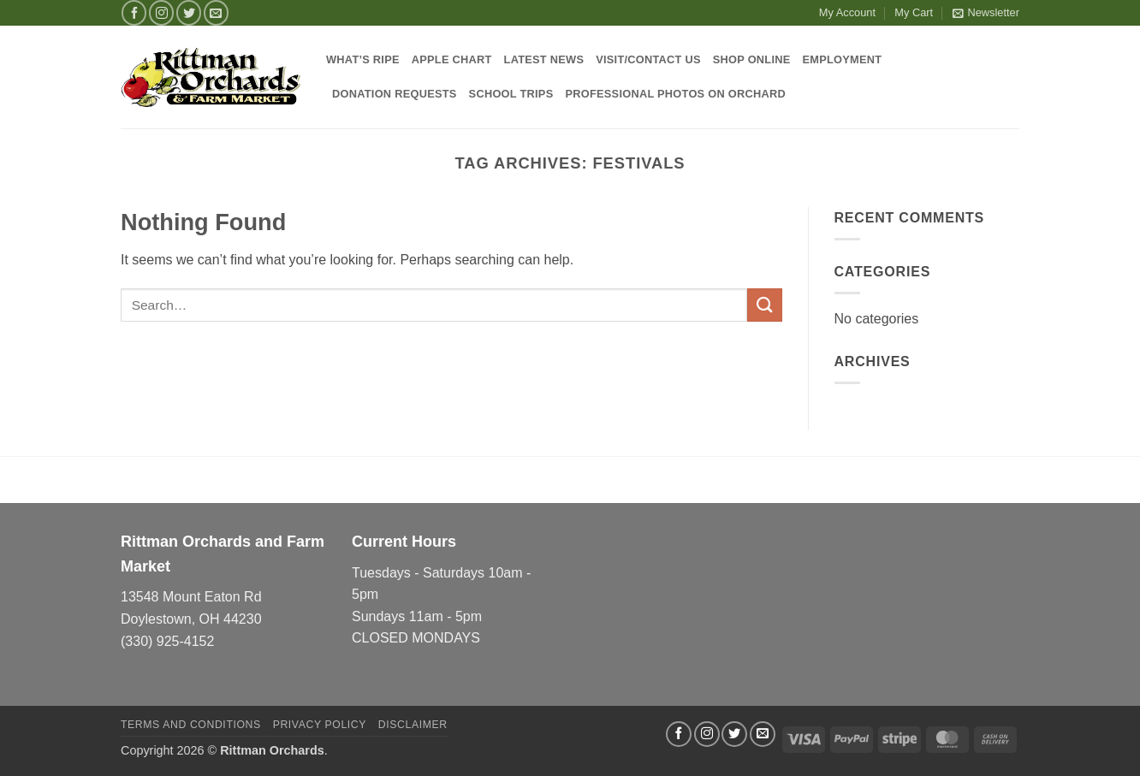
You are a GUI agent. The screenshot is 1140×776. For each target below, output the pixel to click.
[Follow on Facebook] (134, 12)
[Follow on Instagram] (161, 12)
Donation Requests (394, 93)
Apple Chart (452, 59)
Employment (842, 59)
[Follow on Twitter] (188, 12)
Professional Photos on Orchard (675, 93)
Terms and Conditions (191, 725)
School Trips (511, 93)
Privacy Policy (319, 725)
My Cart (913, 12)
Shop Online (752, 59)
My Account (847, 12)
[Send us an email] (216, 12)
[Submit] (764, 305)
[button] (986, 13)
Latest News (544, 59)
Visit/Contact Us (648, 59)
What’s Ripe (363, 59)
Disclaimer (413, 725)
